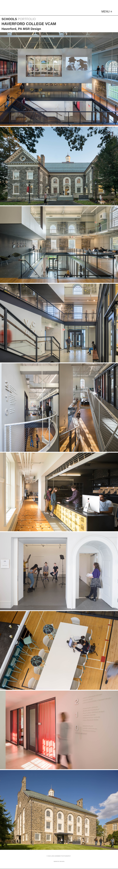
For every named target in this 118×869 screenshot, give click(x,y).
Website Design (59, 861)
